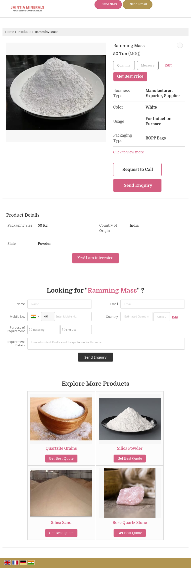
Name (20, 304)
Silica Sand (61, 522)
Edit (168, 65)
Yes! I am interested (95, 258)
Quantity (112, 317)
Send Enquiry (138, 185)
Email (114, 304)
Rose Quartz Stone (129, 522)
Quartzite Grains (61, 448)
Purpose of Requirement (16, 329)
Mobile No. (17, 317)
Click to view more (128, 152)
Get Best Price (130, 76)
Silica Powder (130, 448)
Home (9, 32)
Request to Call (137, 169)
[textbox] (148, 65)
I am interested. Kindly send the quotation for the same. (106, 344)
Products (24, 32)
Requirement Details (16, 343)
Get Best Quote (61, 458)
